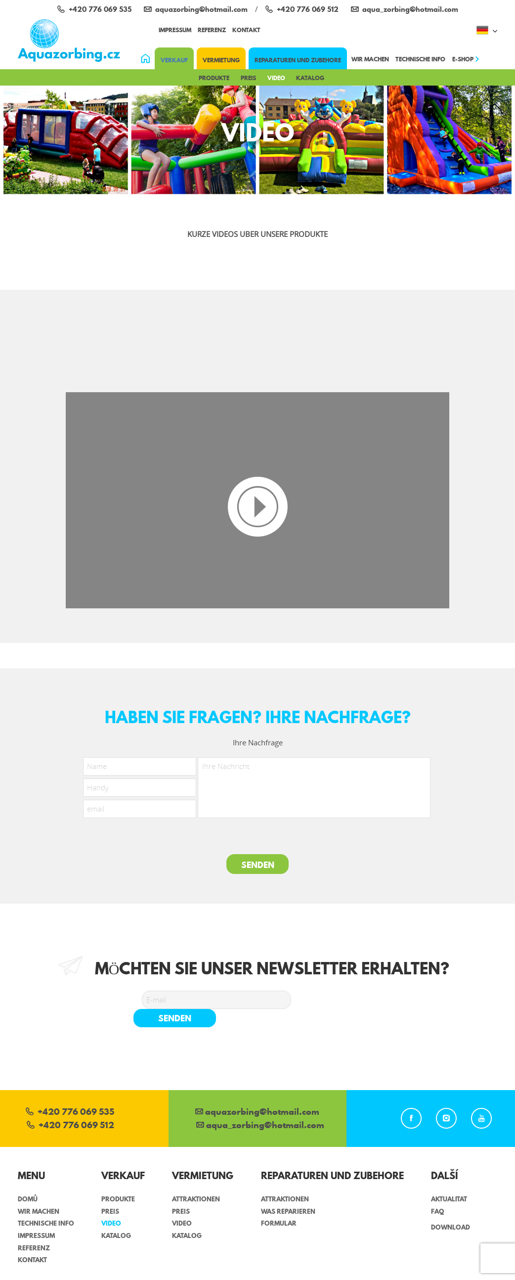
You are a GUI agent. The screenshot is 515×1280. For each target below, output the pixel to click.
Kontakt (246, 30)
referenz (212, 30)
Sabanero (299, 1274)
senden (340, 1000)
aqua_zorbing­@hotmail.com (260, 1107)
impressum (175, 30)
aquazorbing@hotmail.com (257, 1094)
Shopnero (480, 1274)
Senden (257, 865)
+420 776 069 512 (70, 1107)
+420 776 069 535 (70, 1094)
